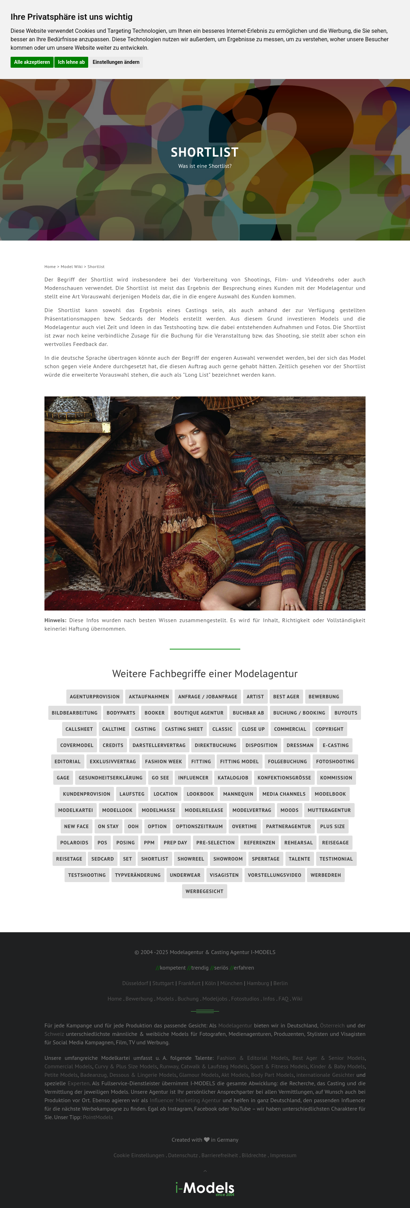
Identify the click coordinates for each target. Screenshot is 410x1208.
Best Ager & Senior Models (329, 1057)
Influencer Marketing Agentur (185, 1100)
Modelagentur (235, 1025)
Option (157, 826)
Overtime (244, 826)
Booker (155, 713)
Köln (210, 983)
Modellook (117, 810)
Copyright (330, 729)
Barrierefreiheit (219, 1155)
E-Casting (336, 745)
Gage (63, 778)
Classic (222, 729)
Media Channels (284, 794)
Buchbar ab (248, 713)
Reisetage (69, 859)
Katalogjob (233, 778)
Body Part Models (272, 1074)
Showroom (228, 859)
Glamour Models (199, 1074)
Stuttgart (163, 983)
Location (166, 794)
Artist (255, 696)
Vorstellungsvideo (275, 875)
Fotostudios (245, 998)
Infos (269, 998)
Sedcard (102, 859)
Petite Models (61, 1074)
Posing (125, 842)
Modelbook (330, 794)
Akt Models (234, 1074)
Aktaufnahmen (149, 696)
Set (127, 859)
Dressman (300, 745)
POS (103, 842)
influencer (193, 778)
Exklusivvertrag (113, 761)
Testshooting (87, 875)
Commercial (290, 729)
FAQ (283, 998)
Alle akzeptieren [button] (32, 62)
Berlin (280, 983)
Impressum (283, 1155)
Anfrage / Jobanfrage (207, 696)
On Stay (108, 826)
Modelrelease (204, 810)
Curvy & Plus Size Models (126, 1066)
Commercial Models (68, 1066)
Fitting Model (239, 761)
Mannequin (238, 794)
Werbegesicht (205, 891)
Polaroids (74, 842)
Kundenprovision (86, 794)
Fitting (201, 761)
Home (50, 266)
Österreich (332, 1025)
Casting (145, 729)
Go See (160, 778)
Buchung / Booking (299, 713)
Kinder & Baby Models (337, 1066)
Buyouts (345, 713)
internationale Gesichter (325, 1074)
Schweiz (54, 1033)
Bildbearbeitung (75, 713)
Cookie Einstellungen (139, 1155)
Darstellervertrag (159, 745)
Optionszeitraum (199, 826)
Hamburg (258, 983)
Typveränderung (138, 875)
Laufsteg (132, 794)
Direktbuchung (215, 745)
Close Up (253, 729)
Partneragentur (288, 826)
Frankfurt (189, 983)
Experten (79, 1083)
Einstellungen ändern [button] (116, 62)
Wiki (297, 998)
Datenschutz (183, 1155)
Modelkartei (75, 810)
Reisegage (335, 842)
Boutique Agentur (199, 713)
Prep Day (175, 842)
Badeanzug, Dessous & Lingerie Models (128, 1074)
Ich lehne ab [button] (71, 62)
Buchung (188, 998)
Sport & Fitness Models (279, 1066)
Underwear (185, 875)
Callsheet (79, 729)
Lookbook (200, 794)
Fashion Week (163, 761)
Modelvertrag (252, 810)
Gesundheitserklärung (111, 778)
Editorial (68, 761)
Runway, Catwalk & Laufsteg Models (203, 1066)
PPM (149, 842)
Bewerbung (324, 696)
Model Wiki (72, 266)
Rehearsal (298, 842)
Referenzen (259, 842)
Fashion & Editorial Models (252, 1057)
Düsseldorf (135, 983)
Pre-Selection (216, 842)
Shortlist (154, 859)
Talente (299, 859)
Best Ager (286, 696)
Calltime (114, 729)
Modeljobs (215, 998)
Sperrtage (266, 859)
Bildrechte (254, 1155)
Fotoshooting (335, 761)
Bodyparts (121, 713)
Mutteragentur (329, 810)
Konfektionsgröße (284, 778)
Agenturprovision (95, 696)
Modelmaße (159, 810)
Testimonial (336, 859)
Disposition (262, 745)
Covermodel (77, 745)
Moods (290, 810)
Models (165, 998)
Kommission (336, 778)
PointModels (98, 1117)
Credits (113, 745)
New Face (76, 826)
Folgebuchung (287, 761)
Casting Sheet (184, 729)
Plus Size (332, 826)
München (231, 983)
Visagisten (224, 875)
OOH (133, 826)
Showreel (190, 859)
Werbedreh (325, 875)
